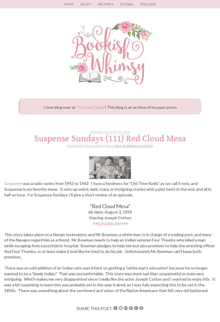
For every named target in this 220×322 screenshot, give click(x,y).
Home (69, 4)
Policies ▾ (148, 4)
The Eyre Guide (90, 107)
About (85, 4)
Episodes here (110, 223)
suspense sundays (137, 146)
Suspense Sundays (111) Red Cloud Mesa (110, 138)
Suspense (13, 183)
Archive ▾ (105, 4)
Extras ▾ (127, 4)
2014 (117, 146)
